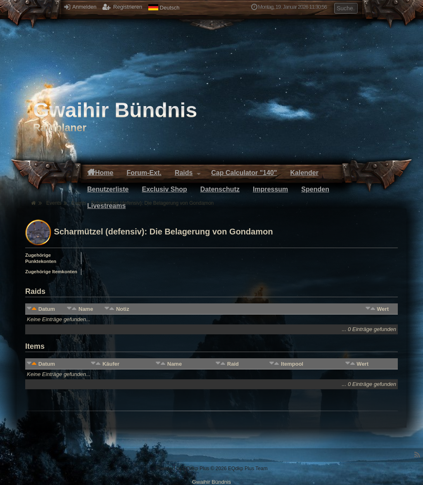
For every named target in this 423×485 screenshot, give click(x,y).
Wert (383, 309)
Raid (233, 364)
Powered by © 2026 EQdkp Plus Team (211, 468)
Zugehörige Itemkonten (51, 271)
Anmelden (80, 7)
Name (85, 309)
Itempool (292, 364)
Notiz (122, 309)
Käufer (110, 364)
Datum (46, 309)
